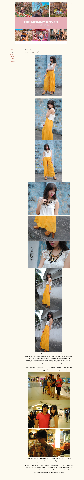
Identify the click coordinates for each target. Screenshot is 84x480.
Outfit (11, 63)
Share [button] (11, 49)
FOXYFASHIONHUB (50, 353)
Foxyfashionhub (13, 60)
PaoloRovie (12, 65)
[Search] (72, 3)
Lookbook (12, 61)
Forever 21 (12, 58)
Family (11, 54)
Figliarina (12, 56)
